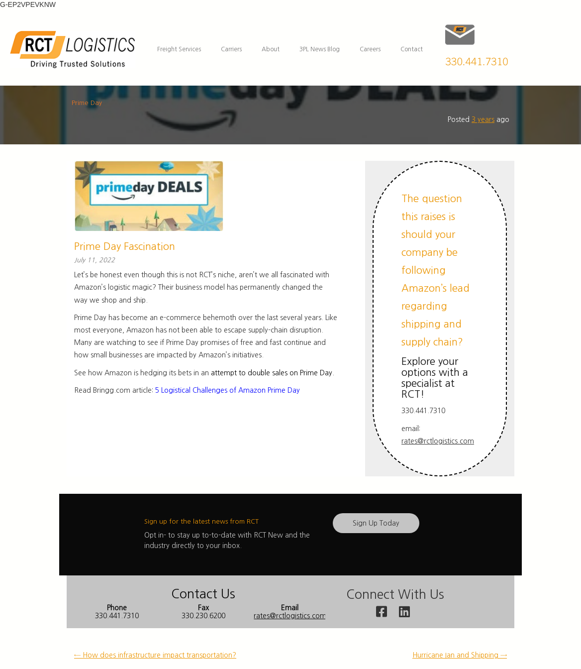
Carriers (231, 49)
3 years (483, 119)
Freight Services (179, 49)
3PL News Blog (319, 49)
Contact (411, 49)
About (271, 49)
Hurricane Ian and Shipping (459, 655)
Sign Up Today (376, 523)
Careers (370, 49)
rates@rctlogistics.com (437, 441)
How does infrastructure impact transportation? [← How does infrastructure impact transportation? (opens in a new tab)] (155, 655)
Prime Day (87, 103)
